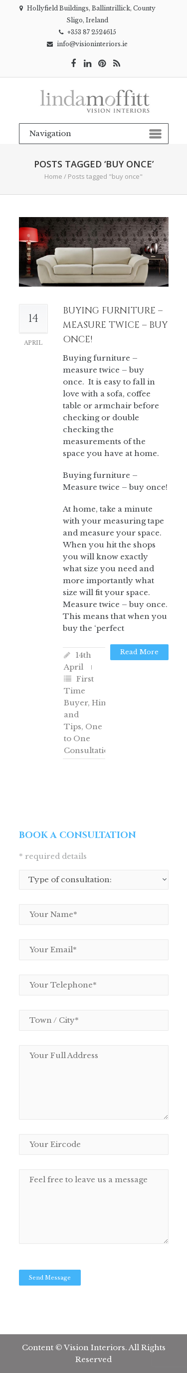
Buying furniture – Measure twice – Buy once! (115, 325)
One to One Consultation (89, 738)
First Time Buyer (79, 690)
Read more (139, 652)
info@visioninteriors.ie (92, 44)
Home (53, 176)
